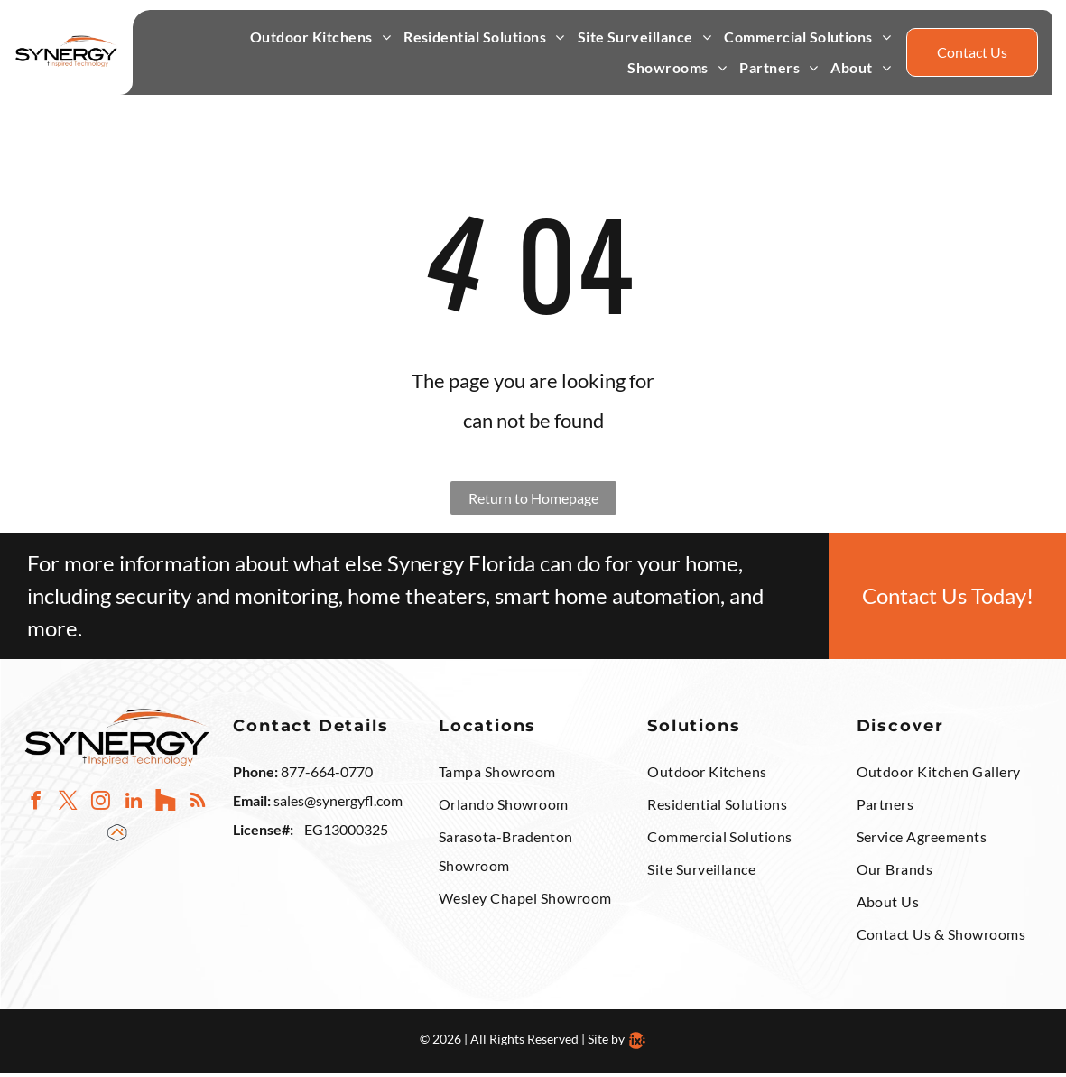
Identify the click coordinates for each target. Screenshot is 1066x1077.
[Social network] (166, 806)
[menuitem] (320, 40)
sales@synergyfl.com (338, 803)
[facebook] (36, 806)
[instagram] (101, 806)
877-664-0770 (327, 775)
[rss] (198, 806)
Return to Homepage (533, 501)
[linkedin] (133, 806)
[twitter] (68, 806)
